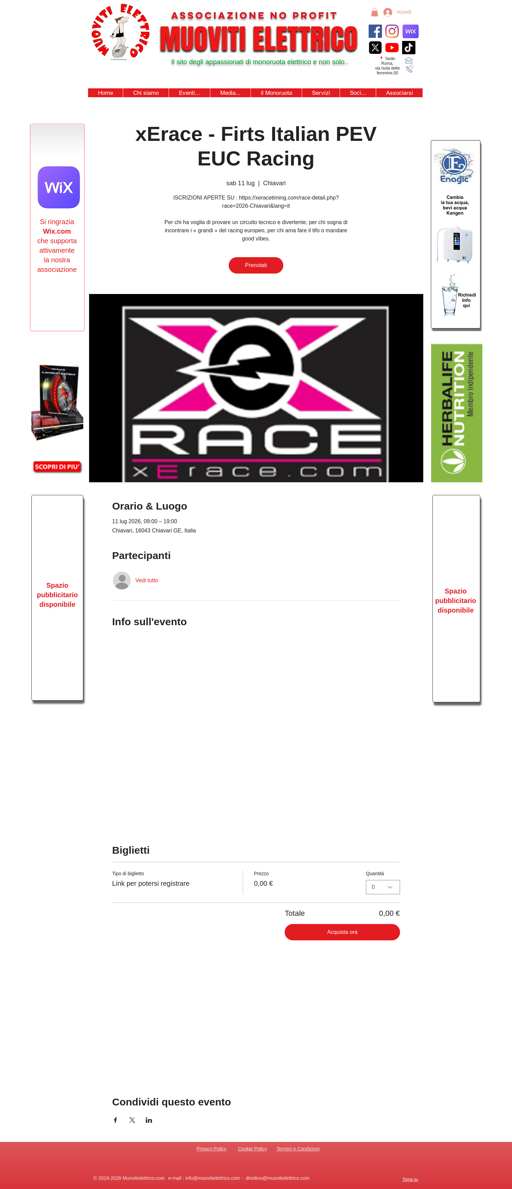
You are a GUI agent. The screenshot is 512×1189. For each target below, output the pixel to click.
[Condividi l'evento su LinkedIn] (149, 1120)
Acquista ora (342, 932)
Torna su (410, 1179)
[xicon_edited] (375, 47)
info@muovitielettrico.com (212, 1178)
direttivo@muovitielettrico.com (278, 1178)
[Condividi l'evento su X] (132, 1120)
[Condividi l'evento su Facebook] (115, 1120)
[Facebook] (375, 31)
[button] (189, 92)
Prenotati (256, 265)
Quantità (375, 873)
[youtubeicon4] (392, 47)
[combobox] (383, 887)
